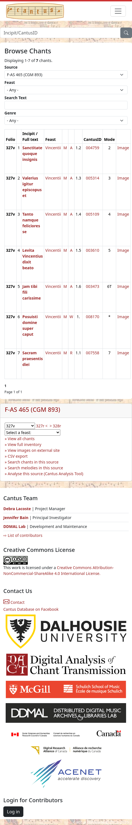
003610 (92, 250)
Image (123, 147)
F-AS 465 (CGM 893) (32, 409)
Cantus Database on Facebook (31, 609)
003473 (92, 286)
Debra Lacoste (17, 508)
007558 (92, 352)
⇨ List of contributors (22, 535)
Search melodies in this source (35, 467)
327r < (42, 425)
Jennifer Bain (16, 517)
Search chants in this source (33, 462)
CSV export (18, 456)
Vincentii (53, 147)
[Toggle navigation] (118, 11)
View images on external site (34, 450)
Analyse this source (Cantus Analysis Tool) (45, 473)
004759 (92, 147)
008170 (92, 316)
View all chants (21, 438)
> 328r (55, 425)
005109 (92, 214)
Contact (13, 602)
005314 (92, 178)
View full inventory (24, 444)
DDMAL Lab (14, 526)
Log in (13, 812)
